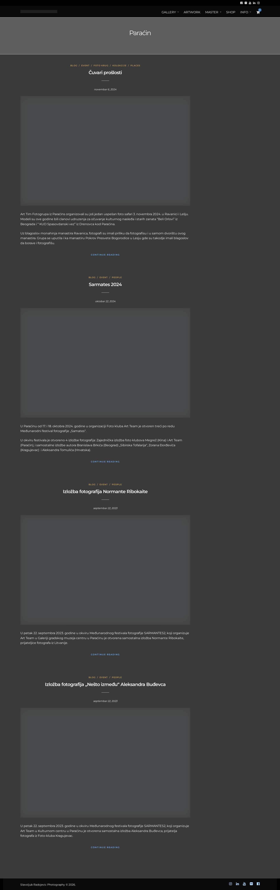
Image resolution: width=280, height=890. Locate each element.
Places (135, 65)
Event (85, 65)
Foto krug (101, 65)
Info (244, 12)
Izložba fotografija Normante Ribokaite (105, 491)
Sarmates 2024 (105, 284)
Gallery (169, 12)
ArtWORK (192, 12)
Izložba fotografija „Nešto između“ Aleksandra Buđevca (105, 684)
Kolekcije (119, 65)
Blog (73, 65)
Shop (230, 12)
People (117, 277)
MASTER (211, 12)
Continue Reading (105, 254)
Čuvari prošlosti (105, 72)
